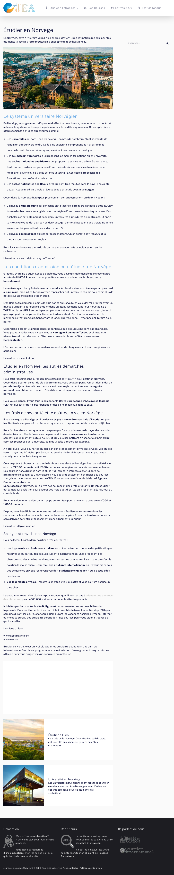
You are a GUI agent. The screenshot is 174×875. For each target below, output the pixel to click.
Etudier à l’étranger (60, 8)
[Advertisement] (58, 688)
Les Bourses (94, 8)
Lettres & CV (121, 8)
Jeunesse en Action (13, 868)
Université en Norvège (64, 779)
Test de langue (149, 8)
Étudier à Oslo (58, 735)
